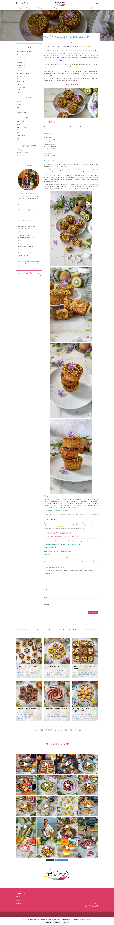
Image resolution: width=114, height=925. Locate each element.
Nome (46, 589)
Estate (19, 104)
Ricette (40, 7)
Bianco (19, 124)
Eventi (19, 231)
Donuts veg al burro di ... (27, 709)
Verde (18, 141)
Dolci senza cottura (22, 68)
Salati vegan (20, 155)
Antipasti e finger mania (24, 51)
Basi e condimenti (22, 54)
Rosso (18, 138)
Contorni (19, 60)
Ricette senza (21, 87)
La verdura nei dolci (22, 76)
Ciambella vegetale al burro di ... (56, 710)
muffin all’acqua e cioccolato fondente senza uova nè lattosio (62, 536)
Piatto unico (20, 81)
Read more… (21, 205)
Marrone (19, 130)
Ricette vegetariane (22, 152)
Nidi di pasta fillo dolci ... (55, 666)
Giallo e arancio (21, 127)
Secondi (19, 92)
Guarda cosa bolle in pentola (57, 730)
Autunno (19, 101)
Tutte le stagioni (21, 112)
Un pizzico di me (24, 7)
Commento (47, 573)
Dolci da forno (21, 65)
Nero (18, 132)
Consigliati (73, 7)
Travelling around (23, 258)
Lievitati (19, 79)
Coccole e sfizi (21, 57)
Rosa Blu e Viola (21, 135)
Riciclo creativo (21, 90)
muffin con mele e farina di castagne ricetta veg (59, 533)
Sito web (46, 604)
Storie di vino (21, 266)
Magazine (57, 7)
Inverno (19, 107)
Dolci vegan (20, 150)
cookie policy (87, 918)
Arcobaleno (20, 121)
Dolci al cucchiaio (22, 62)
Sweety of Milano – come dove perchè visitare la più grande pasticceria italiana (27, 226)
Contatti (90, 7)
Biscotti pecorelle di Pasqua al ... (29, 667)
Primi (18, 84)
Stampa (47, 562)
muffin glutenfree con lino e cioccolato (57, 535)
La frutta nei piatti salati (24, 73)
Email (46, 597)
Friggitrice (20, 70)
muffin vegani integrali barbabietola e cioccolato (59, 532)
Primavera (20, 110)
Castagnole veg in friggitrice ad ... (81, 710)
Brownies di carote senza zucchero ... (84, 667)
